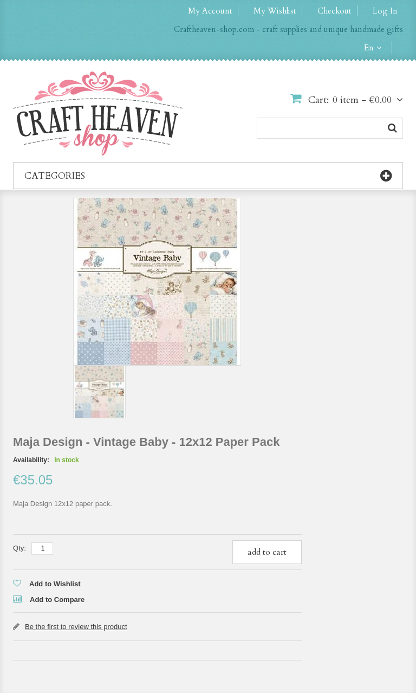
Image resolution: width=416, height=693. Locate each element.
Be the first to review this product (76, 627)
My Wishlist (274, 10)
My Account (210, 10)
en (369, 47)
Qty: (19, 548)
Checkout (334, 10)
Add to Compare (57, 599)
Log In (385, 10)
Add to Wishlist (55, 584)
